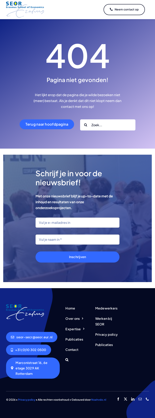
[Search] (85, 124)
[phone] (147, 399)
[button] (77, 360)
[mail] (140, 399)
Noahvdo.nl (98, 399)
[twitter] (125, 399)
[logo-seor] (25, 3)
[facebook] (118, 399)
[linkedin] (132, 399)
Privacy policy (26, 399)
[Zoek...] (107, 124)
